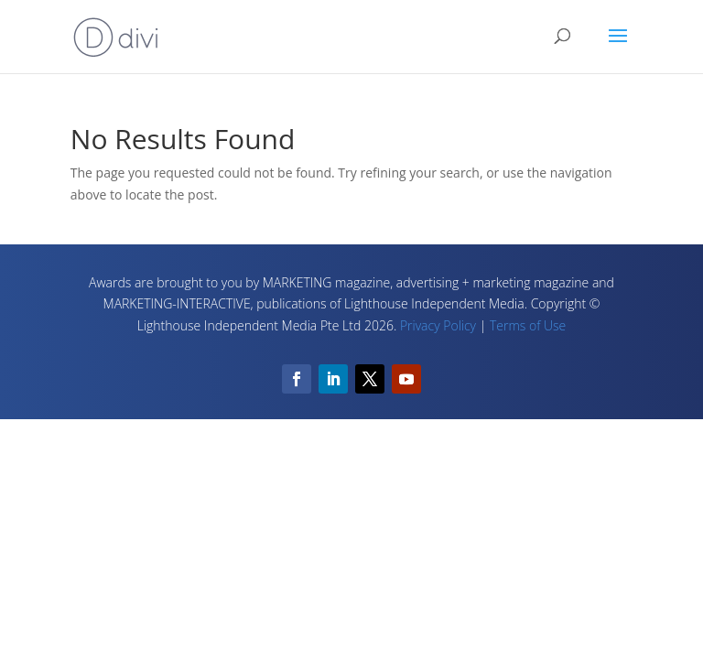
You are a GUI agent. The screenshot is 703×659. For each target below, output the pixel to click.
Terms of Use (528, 325)
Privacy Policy (438, 325)
